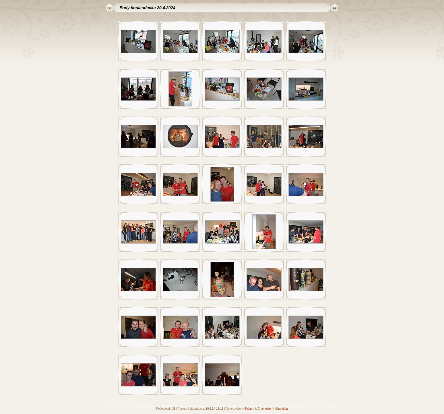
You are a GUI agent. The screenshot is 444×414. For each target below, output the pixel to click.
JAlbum (249, 408)
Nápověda (281, 408)
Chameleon (265, 408)
